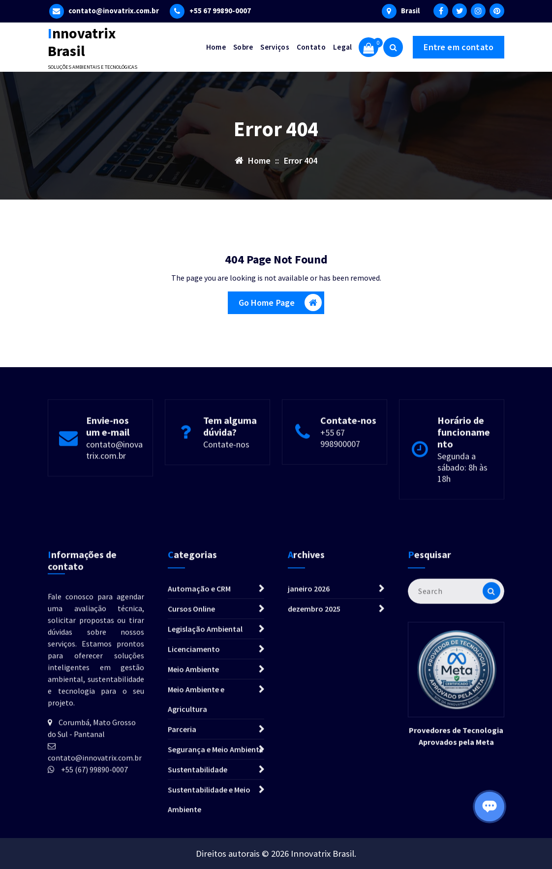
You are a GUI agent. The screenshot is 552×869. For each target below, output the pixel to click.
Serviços (274, 47)
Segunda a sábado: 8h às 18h (462, 508)
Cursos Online (191, 720)
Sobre (243, 47)
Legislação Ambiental (205, 740)
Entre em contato (458, 47)
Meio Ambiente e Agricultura (196, 810)
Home (216, 47)
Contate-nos (226, 485)
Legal (342, 47)
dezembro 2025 (314, 720)
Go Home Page (280, 303)
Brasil (410, 10)
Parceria (182, 840)
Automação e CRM (199, 700)
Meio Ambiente (193, 780)
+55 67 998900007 (340, 479)
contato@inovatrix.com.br (113, 10)
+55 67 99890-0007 (220, 10)
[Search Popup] (393, 47)
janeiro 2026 (309, 700)
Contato (311, 47)
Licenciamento (194, 760)
